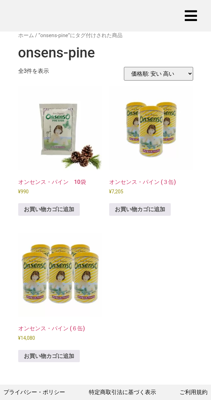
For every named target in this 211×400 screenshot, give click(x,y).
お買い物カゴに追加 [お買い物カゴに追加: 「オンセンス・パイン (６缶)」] (49, 356)
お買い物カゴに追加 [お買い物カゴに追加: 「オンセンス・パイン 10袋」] (49, 209)
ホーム (26, 35)
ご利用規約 (194, 392)
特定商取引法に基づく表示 (122, 392)
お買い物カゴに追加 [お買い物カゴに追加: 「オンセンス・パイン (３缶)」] (140, 209)
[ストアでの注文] (158, 74)
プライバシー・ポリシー (34, 392)
